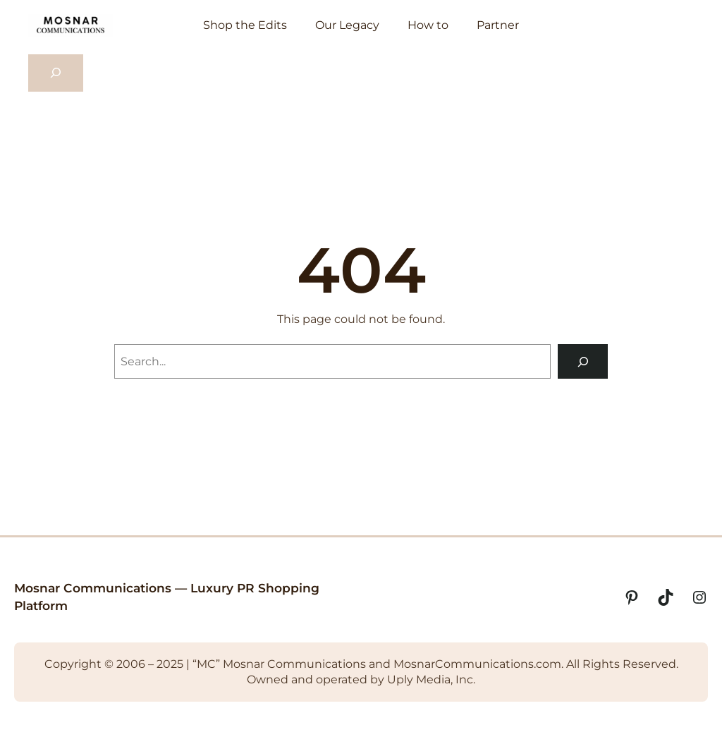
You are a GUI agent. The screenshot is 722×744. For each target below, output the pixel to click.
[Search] (583, 361)
